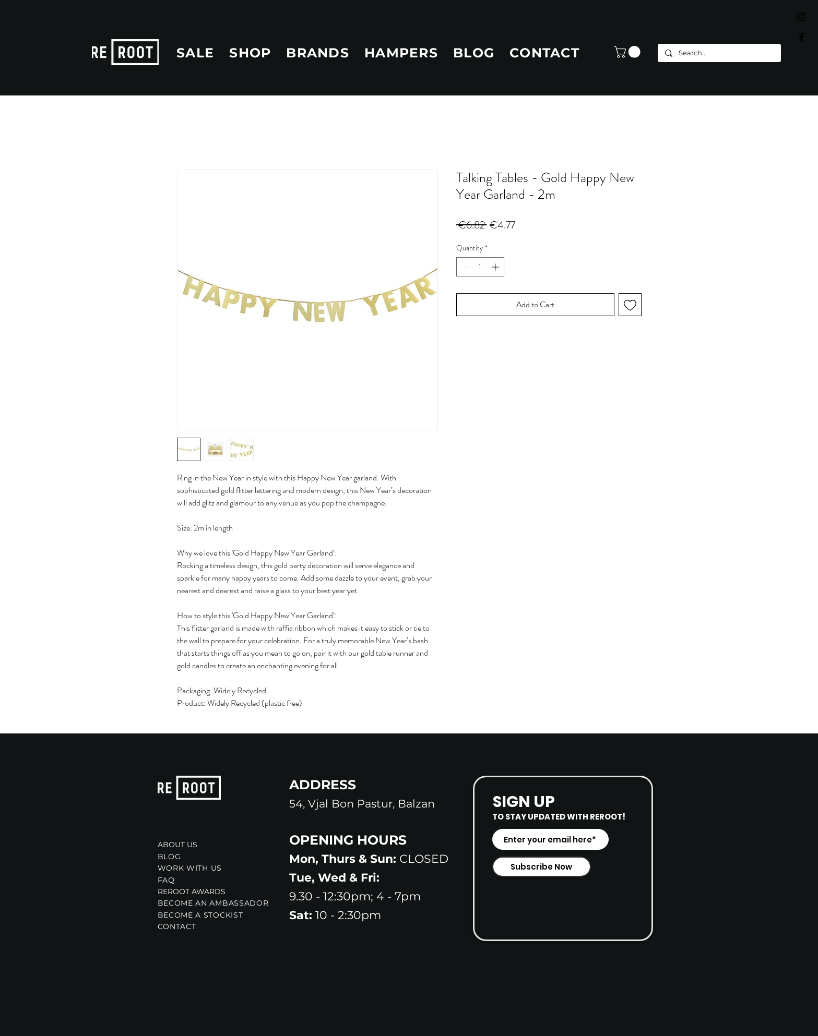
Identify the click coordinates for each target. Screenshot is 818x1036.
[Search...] (719, 53)
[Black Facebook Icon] (802, 37)
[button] (628, 52)
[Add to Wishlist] (630, 304)
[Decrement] (464, 267)
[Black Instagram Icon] (802, 16)
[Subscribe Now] (541, 867)
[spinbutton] (480, 267)
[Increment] (496, 267)
